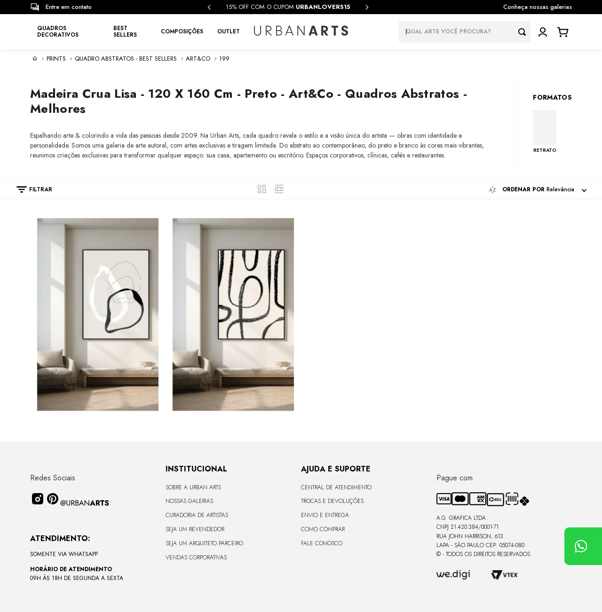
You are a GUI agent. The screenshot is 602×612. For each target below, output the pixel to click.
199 (224, 59)
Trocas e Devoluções (332, 501)
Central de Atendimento (336, 487)
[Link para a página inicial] (35, 58)
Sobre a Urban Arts (193, 487)
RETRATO (544, 150)
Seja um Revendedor (195, 529)
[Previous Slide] (209, 7)
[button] (29, 189)
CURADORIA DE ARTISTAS (197, 515)
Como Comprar (323, 529)
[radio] (261, 189)
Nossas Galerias (189, 501)
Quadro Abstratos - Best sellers (126, 59)
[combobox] (465, 31)
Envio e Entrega (325, 515)
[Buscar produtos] (524, 31)
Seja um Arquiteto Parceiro (204, 543)
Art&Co (198, 59)
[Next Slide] (367, 7)
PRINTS (56, 59)
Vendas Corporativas (196, 557)
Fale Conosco (321, 543)
